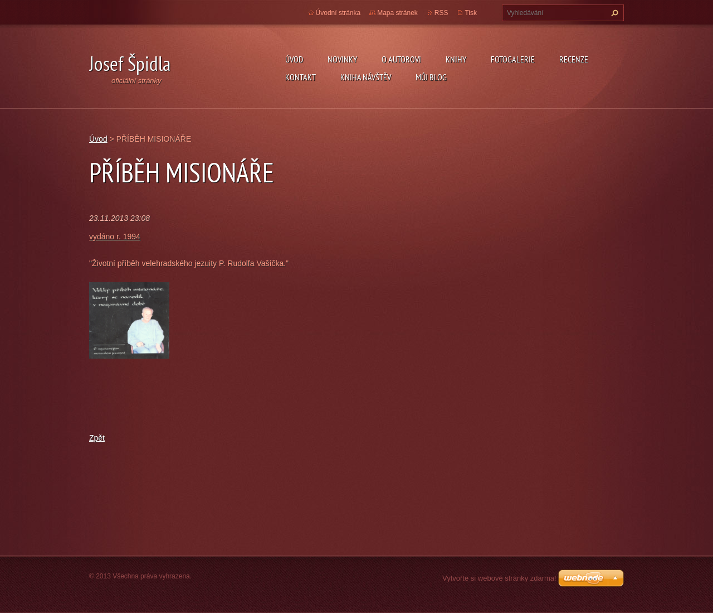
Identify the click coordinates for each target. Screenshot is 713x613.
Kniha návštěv (365, 77)
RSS (441, 13)
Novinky (342, 59)
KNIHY (456, 59)
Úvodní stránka (338, 13)
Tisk (471, 13)
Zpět (97, 437)
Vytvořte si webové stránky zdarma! (499, 578)
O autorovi (401, 59)
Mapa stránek (397, 13)
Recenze (573, 59)
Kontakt (300, 77)
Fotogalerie (513, 59)
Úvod (294, 59)
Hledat (613, 12)
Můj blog (431, 77)
